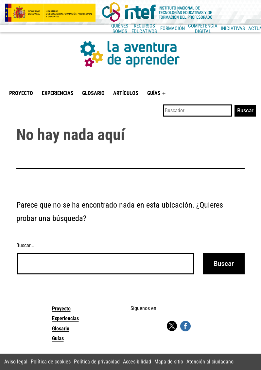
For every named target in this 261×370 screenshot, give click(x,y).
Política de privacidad (97, 362)
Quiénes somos (27, 28)
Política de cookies (51, 362)
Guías (154, 93)
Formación (110, 28)
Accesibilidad (137, 362)
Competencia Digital (149, 28)
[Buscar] (197, 110)
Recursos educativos (71, 28)
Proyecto (21, 93)
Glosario (93, 93)
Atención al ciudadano (210, 362)
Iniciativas (188, 28)
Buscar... (25, 245)
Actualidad (216, 28)
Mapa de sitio (168, 362)
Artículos (125, 93)
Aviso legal (15, 362)
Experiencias (58, 93)
